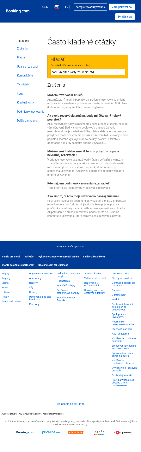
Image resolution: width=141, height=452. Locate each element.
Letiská (6, 292)
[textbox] (88, 72)
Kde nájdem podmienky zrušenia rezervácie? (78, 183)
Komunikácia (25, 75)
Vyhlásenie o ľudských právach (124, 369)
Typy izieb (23, 84)
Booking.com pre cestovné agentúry (94, 291)
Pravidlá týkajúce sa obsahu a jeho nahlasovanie (123, 382)
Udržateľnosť (119, 294)
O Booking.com (120, 273)
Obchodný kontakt (122, 375)
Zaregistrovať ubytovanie (70, 246)
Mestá (5, 282)
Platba (21, 57)
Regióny (6, 278)
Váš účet (29, 256)
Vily (31, 287)
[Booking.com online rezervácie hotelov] (17, 11)
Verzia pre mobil (11, 256)
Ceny (20, 93)
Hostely (33, 292)
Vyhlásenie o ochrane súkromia (124, 339)
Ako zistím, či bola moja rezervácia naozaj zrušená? (83, 196)
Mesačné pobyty (66, 285)
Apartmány (35, 278)
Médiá (115, 299)
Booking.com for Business (53, 264)
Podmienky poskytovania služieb (123, 323)
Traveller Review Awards (66, 299)
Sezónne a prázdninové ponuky (68, 291)
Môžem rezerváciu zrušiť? (65, 95)
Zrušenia (22, 48)
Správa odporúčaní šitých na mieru (122, 354)
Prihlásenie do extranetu (70, 403)
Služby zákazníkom (94, 256)
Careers (116, 290)
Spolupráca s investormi (119, 315)
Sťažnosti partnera (122, 329)
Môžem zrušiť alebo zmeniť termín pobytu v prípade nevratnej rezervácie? (83, 153)
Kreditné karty (25, 102)
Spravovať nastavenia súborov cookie (124, 347)
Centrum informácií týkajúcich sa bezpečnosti (122, 307)
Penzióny (34, 304)
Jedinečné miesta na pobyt (68, 275)
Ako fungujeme (120, 333)
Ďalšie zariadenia (27, 120)
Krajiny (5, 273)
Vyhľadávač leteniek (95, 278)
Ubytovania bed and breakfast (40, 298)
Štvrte (5, 287)
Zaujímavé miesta (11, 301)
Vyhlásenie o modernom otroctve (123, 362)
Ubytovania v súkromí (41, 273)
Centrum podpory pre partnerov (124, 284)
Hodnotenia (63, 280)
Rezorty (33, 282)
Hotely (5, 296)
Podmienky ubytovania (30, 111)
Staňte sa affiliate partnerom (18, 264)
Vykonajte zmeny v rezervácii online (58, 256)
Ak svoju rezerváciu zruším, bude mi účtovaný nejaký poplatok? (84, 117)
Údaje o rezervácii (27, 66)
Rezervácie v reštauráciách (92, 284)
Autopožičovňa (92, 273)
